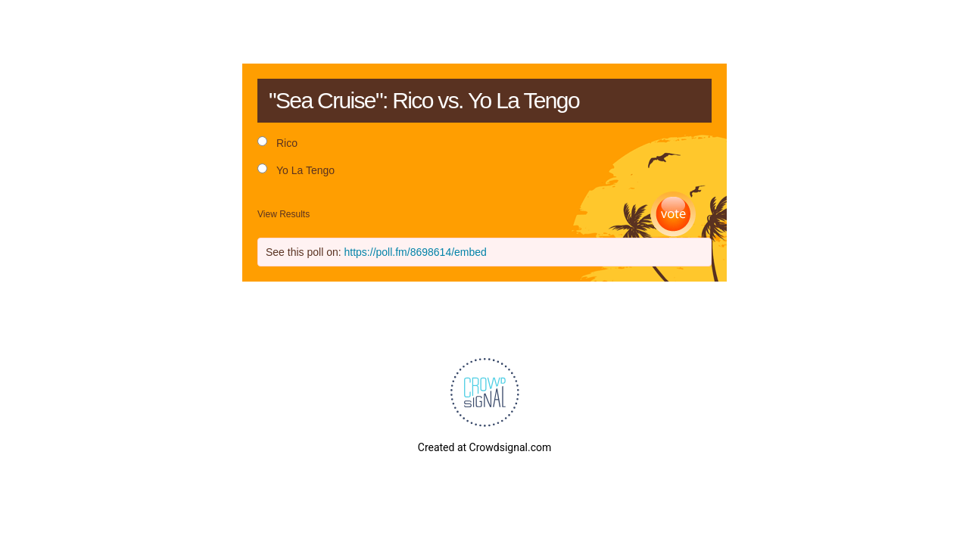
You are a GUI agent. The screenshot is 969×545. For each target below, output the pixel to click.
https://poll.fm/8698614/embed (415, 252)
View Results (283, 214)
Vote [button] (673, 215)
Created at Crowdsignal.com (484, 447)
